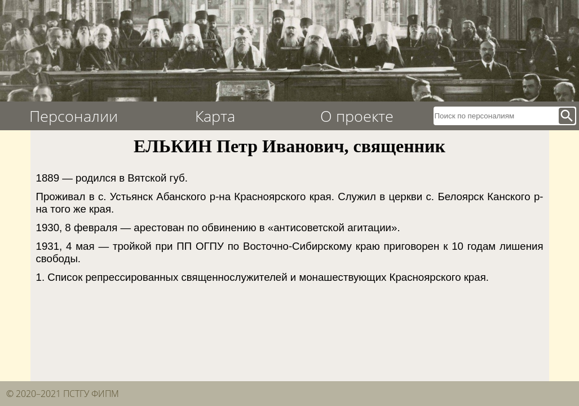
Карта (215, 115)
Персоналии (73, 115)
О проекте (357, 115)
